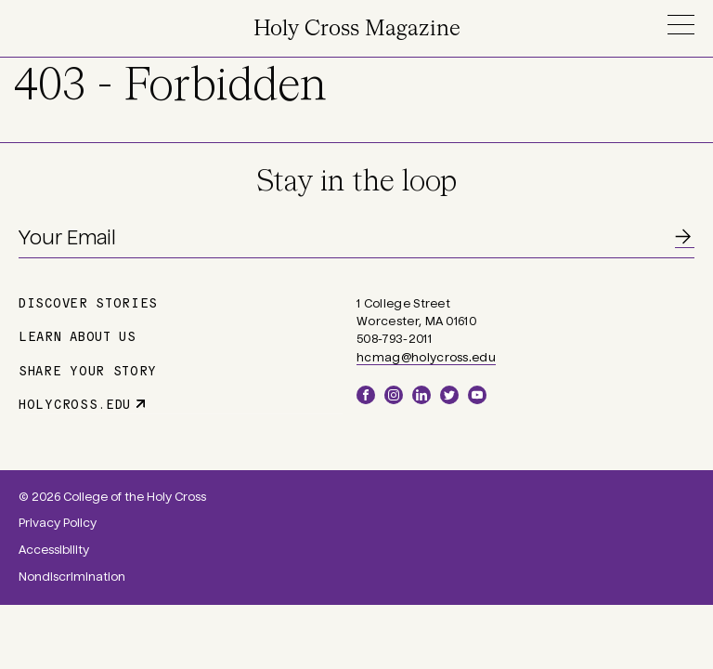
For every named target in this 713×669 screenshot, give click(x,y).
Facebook (365, 395)
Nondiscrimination (72, 577)
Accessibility (54, 550)
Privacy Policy (58, 523)
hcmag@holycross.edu (426, 357)
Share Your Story (88, 369)
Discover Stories (88, 301)
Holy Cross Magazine (356, 29)
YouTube (477, 395)
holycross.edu (75, 403)
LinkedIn (421, 395)
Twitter (449, 395)
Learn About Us (77, 335)
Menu (680, 24)
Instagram (393, 395)
